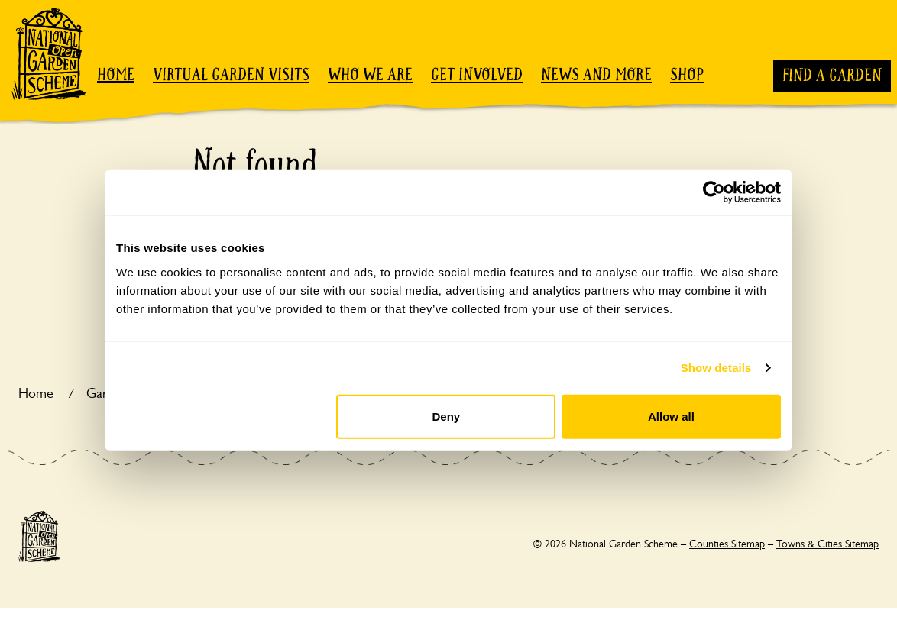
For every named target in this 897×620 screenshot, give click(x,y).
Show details (716, 367)
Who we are (370, 75)
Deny (446, 415)
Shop (687, 75)
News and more (596, 75)
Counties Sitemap (727, 544)
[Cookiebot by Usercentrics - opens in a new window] (714, 192)
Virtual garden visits (231, 75)
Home (115, 75)
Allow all (671, 415)
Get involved (477, 75)
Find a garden (832, 75)
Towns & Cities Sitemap (827, 544)
